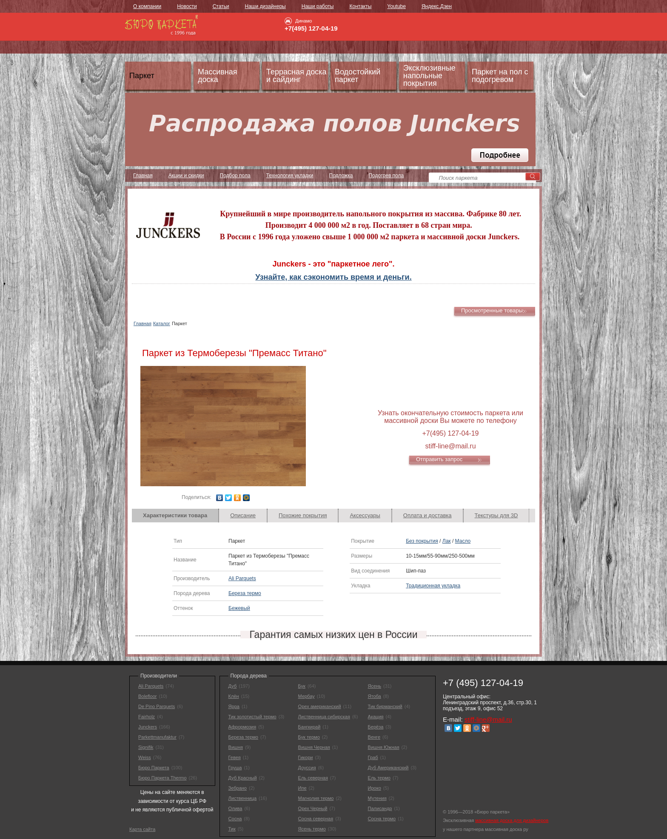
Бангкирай (309, 726)
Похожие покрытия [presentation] (303, 515)
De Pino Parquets (156, 706)
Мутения (377, 798)
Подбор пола (235, 176)
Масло (463, 541)
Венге (374, 737)
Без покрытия (422, 541)
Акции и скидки (186, 176)
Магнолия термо (316, 798)
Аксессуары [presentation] (365, 515)
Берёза (376, 726)
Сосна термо (382, 818)
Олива (235, 808)
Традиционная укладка (433, 586)
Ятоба (374, 696)
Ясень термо (312, 828)
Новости (187, 6)
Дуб (232, 686)
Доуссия (307, 767)
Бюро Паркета (153, 767)
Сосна (235, 818)
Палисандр (380, 808)
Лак (446, 541)
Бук (301, 686)
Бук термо (309, 737)
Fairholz (146, 716)
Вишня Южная (383, 747)
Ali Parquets (242, 578)
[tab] (175, 515)
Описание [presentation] (243, 515)
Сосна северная (316, 818)
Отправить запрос (439, 459)
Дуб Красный (242, 777)
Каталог (161, 323)
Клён (233, 696)
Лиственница (242, 798)
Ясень (374, 686)
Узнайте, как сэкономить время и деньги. (333, 277)
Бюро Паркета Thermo (162, 777)
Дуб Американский (388, 767)
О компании (147, 6)
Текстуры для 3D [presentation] (496, 515)
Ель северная (313, 777)
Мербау (306, 696)
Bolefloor (147, 696)
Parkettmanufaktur (157, 737)
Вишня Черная (314, 747)
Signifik (145, 747)
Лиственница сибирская (324, 716)
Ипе (302, 788)
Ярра (233, 706)
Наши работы (318, 6)
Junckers (147, 726)
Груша (235, 767)
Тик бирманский (385, 706)
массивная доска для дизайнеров (511, 820)
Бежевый (239, 608)
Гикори (305, 757)
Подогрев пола (386, 176)
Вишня (235, 747)
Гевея (234, 757)
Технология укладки (290, 176)
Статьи (221, 6)
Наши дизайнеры (265, 6)
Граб (373, 757)
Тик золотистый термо (252, 716)
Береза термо (244, 593)
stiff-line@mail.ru (488, 719)
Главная (143, 176)
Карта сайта (142, 829)
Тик (232, 828)
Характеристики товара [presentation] (175, 515)
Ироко (374, 788)
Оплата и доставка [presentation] (427, 515)
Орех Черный (313, 808)
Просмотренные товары (492, 310)
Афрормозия (242, 726)
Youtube (396, 6)
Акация (376, 716)
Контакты (360, 6)
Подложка (341, 176)
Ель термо (379, 777)
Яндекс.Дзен (437, 6)
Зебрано (237, 788)
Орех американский (319, 706)
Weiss (144, 757)
